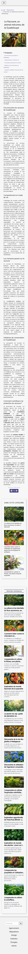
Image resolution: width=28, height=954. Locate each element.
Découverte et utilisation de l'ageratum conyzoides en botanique (14, 767)
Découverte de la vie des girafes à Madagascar (13, 740)
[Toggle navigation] (4, 2)
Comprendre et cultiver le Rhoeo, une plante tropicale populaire (12, 574)
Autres (14, 945)
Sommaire (8, 53)
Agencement (14, 928)
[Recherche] (12, 923)
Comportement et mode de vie (11, 60)
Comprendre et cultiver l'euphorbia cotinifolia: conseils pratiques (13, 792)
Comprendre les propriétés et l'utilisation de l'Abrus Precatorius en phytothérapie (13, 873)
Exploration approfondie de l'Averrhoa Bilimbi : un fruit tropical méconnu (13, 820)
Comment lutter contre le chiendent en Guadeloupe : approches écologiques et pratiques (12, 549)
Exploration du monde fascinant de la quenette (13, 687)
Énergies (14, 942)
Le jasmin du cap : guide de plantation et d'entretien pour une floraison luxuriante (13, 717)
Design (14, 935)
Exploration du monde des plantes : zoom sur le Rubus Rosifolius (13, 845)
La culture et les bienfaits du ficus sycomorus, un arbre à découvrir (13, 525)
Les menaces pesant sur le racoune (12, 62)
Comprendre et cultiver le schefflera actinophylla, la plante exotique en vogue (13, 901)
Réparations (10, 10)
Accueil (3, 10)
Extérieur (14, 938)
